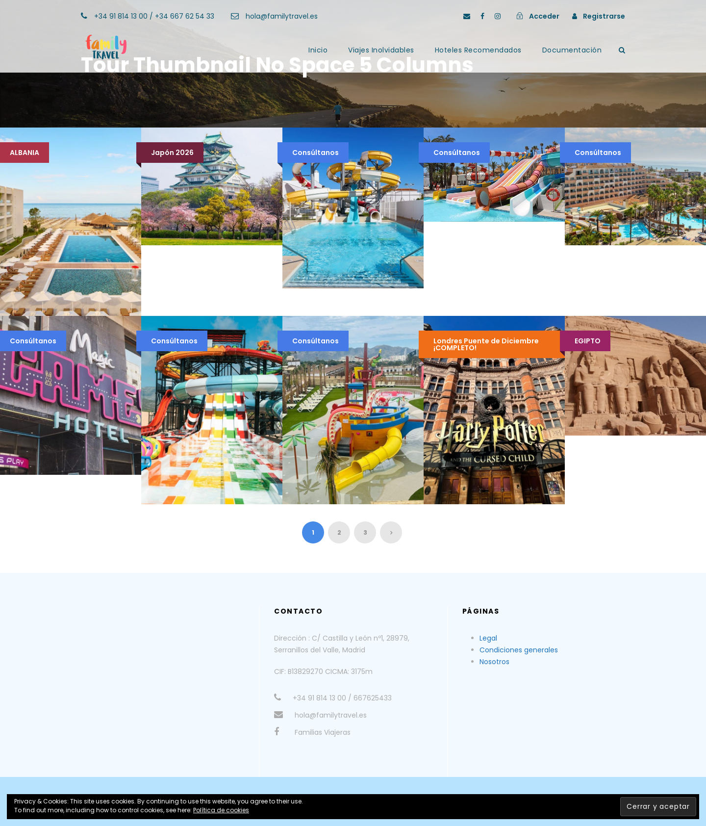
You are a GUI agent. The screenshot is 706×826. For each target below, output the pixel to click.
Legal (488, 638)
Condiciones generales (518, 650)
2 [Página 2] (339, 532)
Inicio (318, 50)
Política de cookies (221, 810)
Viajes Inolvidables (381, 50)
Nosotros (494, 662)
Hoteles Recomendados (478, 50)
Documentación (572, 50)
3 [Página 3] (365, 532)
